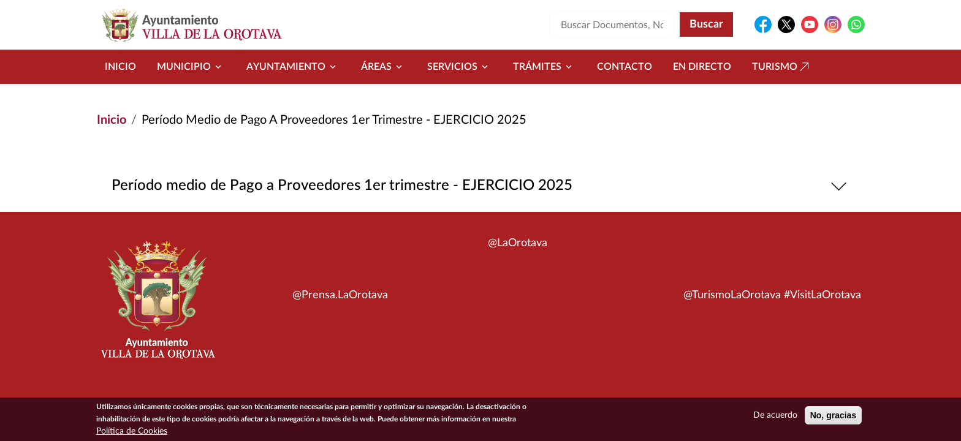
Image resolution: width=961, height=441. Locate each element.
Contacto (624, 67)
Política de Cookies (131, 433)
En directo (702, 67)
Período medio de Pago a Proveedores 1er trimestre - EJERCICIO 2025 (481, 186)
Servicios (459, 66)
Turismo (782, 66)
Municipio (191, 66)
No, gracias (833, 417)
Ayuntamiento (293, 66)
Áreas (383, 66)
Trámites (544, 66)
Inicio (120, 67)
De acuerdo (775, 417)
